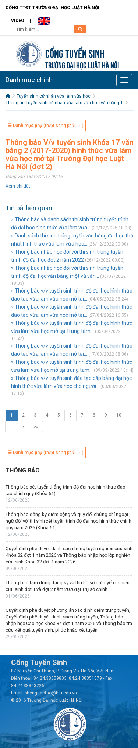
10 (118, 415)
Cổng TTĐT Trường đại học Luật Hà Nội (52, 7)
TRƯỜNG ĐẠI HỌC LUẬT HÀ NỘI (82, 64)
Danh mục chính (29, 80)
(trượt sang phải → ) (46, 125)
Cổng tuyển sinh (75, 52)
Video (17, 20)
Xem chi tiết (18, 186)
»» (36, 426)
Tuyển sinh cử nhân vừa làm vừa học (54, 96)
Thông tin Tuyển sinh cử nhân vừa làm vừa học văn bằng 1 (64, 102)
